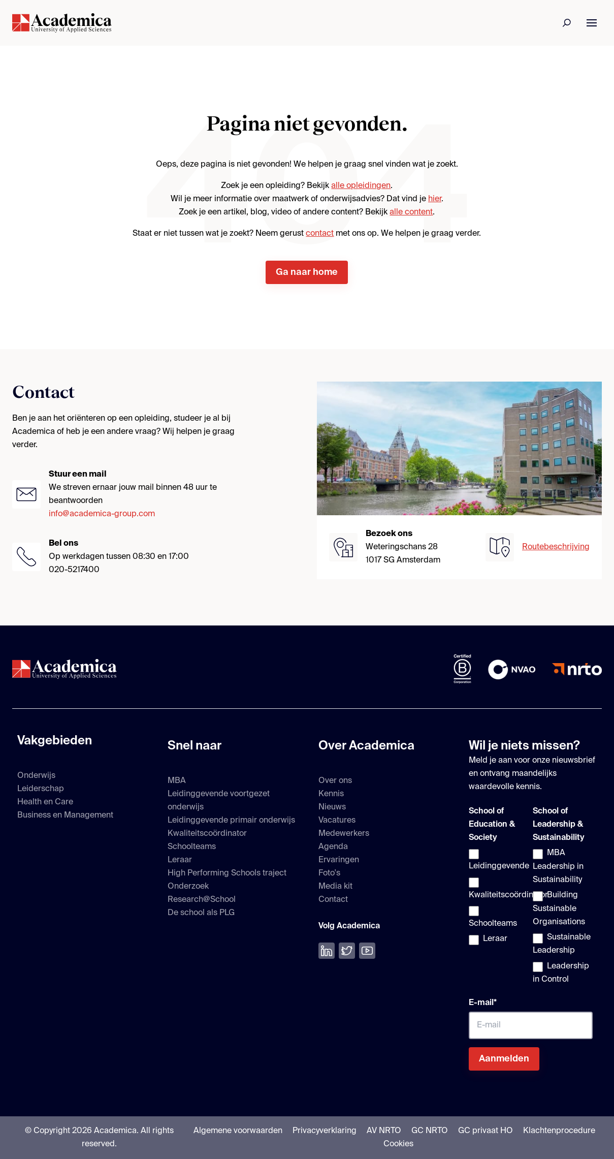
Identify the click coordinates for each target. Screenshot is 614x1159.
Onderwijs (36, 776)
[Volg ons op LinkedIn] (326, 951)
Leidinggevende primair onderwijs (231, 821)
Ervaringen (338, 860)
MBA (177, 781)
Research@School (202, 900)
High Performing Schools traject (227, 873)
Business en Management (65, 815)
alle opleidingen (361, 186)
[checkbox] (499, 897)
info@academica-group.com (102, 514)
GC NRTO (429, 1131)
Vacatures (337, 821)
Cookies (398, 1144)
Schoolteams (192, 847)
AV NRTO (384, 1131)
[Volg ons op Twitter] (347, 951)
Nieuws (332, 807)
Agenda (333, 847)
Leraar (180, 860)
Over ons (335, 781)
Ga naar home (307, 272)
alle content (411, 212)
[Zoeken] (567, 23)
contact (320, 234)
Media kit (335, 887)
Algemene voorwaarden (237, 1131)
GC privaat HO (485, 1131)
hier (434, 199)
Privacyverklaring (325, 1131)
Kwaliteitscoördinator (207, 834)
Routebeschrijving (556, 547)
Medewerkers (343, 834)
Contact (333, 900)
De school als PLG (201, 913)
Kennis (331, 794)
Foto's (329, 873)
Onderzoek (188, 887)
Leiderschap (40, 789)
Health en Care (45, 802)
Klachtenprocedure (559, 1131)
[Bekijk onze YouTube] (367, 951)
